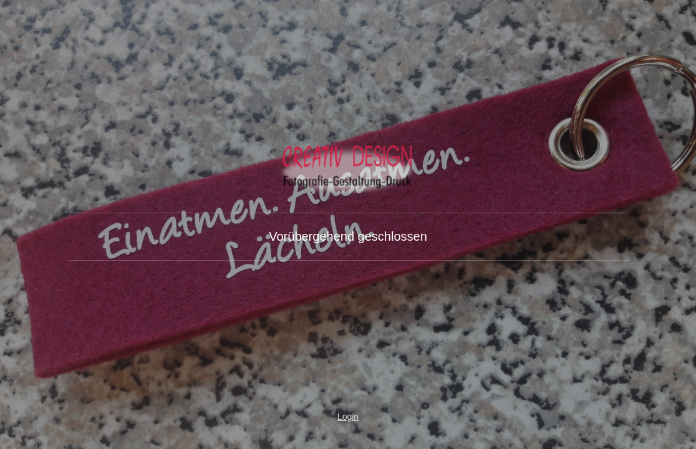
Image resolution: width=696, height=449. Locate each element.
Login (348, 417)
